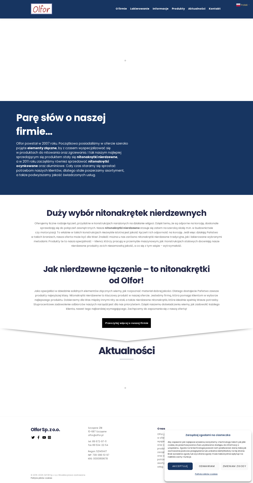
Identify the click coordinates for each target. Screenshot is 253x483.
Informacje (160, 9)
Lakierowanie (139, 9)
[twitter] (33, 437)
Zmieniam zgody (234, 466)
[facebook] (38, 437)
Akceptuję (180, 466)
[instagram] (49, 437)
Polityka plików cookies (206, 474)
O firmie (121, 9)
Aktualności (196, 9)
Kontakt (215, 9)
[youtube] (44, 437)
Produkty (178, 9)
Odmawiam (207, 466)
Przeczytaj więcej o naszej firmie (126, 323)
